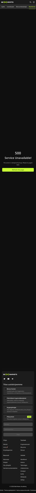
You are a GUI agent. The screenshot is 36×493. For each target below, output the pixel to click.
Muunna (23, 447)
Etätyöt (5, 462)
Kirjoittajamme (7, 450)
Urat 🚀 (5, 447)
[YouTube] (8, 379)
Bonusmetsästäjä (21, 7)
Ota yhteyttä (7, 465)
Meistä (5, 444)
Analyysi (23, 471)
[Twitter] (4, 379)
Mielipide (23, 477)
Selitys (22, 480)
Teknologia (24, 465)
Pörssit (23, 450)
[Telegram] (12, 379)
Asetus (23, 462)
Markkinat (32, 7)
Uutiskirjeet (10, 7)
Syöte (3, 7)
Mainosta (6, 459)
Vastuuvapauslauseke (23, 490)
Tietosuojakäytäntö (10, 490)
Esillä (22, 474)
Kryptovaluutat (25, 444)
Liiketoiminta (24, 468)
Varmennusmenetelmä (10, 468)
